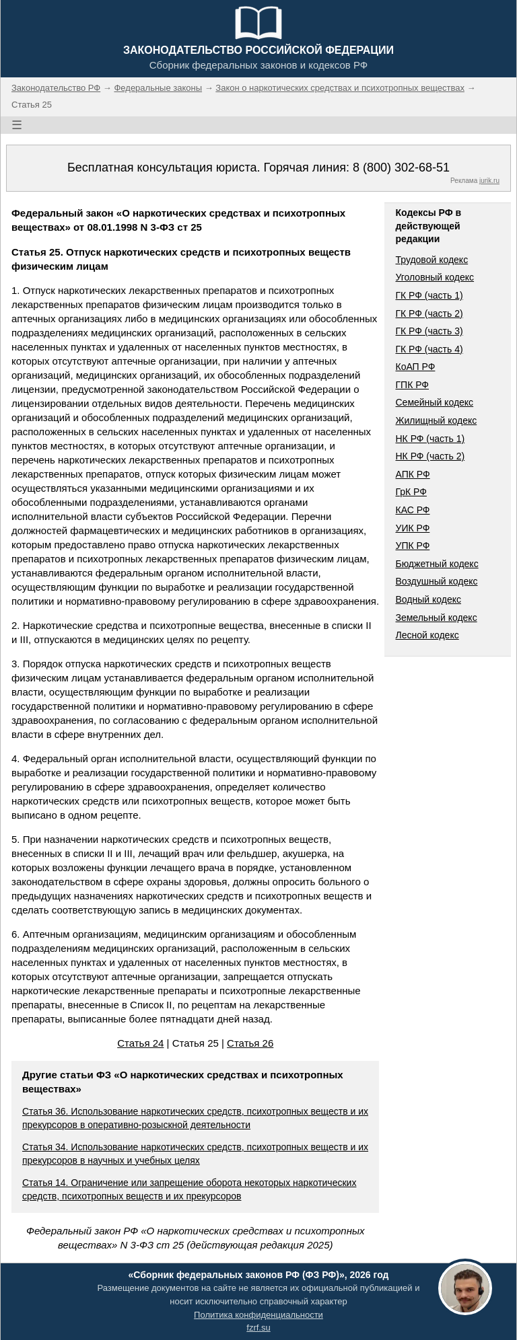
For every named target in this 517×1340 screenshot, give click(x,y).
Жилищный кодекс (436, 420)
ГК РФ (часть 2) (428, 313)
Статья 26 (250, 1043)
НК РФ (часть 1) (429, 438)
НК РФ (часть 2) (429, 456)
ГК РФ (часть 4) (428, 349)
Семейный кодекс (434, 402)
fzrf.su (258, 1328)
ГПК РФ (412, 384)
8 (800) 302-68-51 (401, 167)
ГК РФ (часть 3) (428, 331)
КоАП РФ (415, 366)
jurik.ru (489, 180)
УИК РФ (412, 528)
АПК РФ (412, 474)
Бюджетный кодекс (436, 563)
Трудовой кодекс (431, 259)
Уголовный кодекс (434, 277)
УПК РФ (412, 545)
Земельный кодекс (436, 617)
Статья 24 (140, 1043)
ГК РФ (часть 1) (428, 295)
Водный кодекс (428, 599)
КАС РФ (412, 510)
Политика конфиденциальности (258, 1315)
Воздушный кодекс (436, 581)
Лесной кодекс (426, 635)
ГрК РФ (410, 491)
